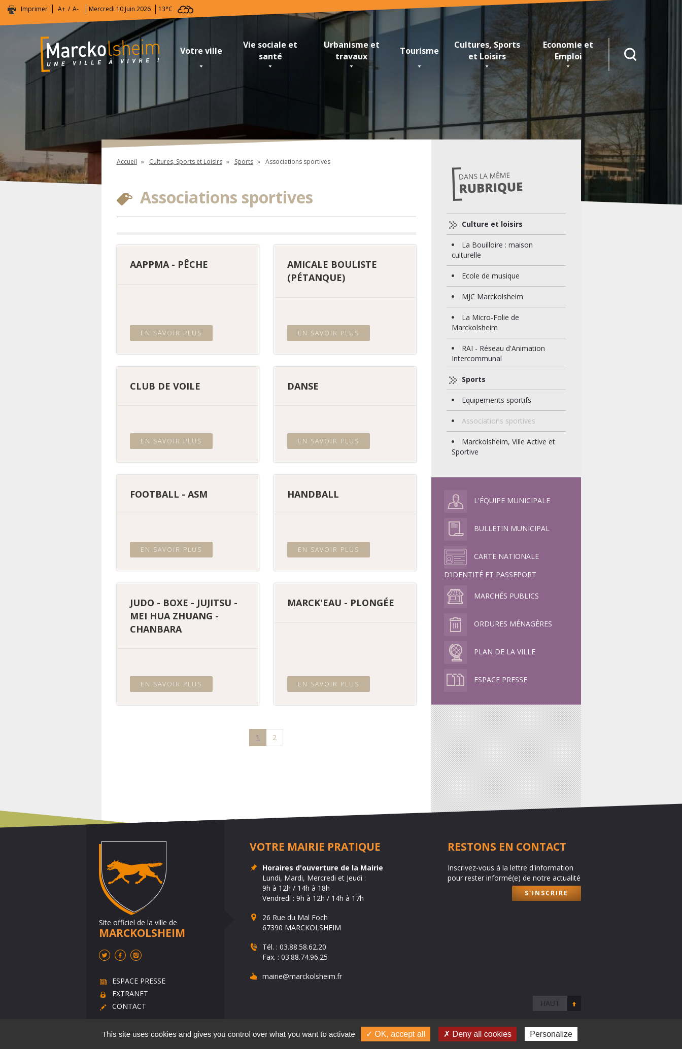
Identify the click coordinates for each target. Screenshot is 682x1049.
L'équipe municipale (497, 500)
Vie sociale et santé (270, 50)
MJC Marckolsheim (492, 296)
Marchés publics (491, 596)
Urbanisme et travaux (352, 50)
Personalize (551, 1034)
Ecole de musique (491, 276)
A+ (61, 9)
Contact (129, 1006)
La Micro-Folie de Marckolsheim (485, 322)
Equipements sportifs (496, 400)
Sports (243, 161)
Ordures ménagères (498, 623)
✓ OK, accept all (395, 1034)
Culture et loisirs (491, 224)
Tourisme (419, 50)
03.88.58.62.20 (303, 947)
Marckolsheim (107, 54)
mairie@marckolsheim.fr (302, 976)
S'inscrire (546, 893)
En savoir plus (171, 333)
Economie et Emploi (568, 50)
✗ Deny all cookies (478, 1034)
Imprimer (34, 9)
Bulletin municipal (497, 528)
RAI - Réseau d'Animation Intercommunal (498, 353)
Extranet (130, 994)
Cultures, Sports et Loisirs (487, 50)
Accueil (127, 161)
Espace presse (485, 679)
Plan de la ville (489, 651)
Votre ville (201, 50)
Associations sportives (498, 421)
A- (76, 9)
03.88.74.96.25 (304, 957)
